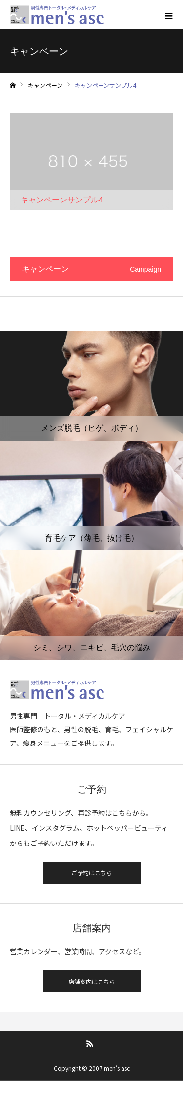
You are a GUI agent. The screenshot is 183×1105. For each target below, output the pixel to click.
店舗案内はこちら (91, 981)
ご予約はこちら (91, 872)
